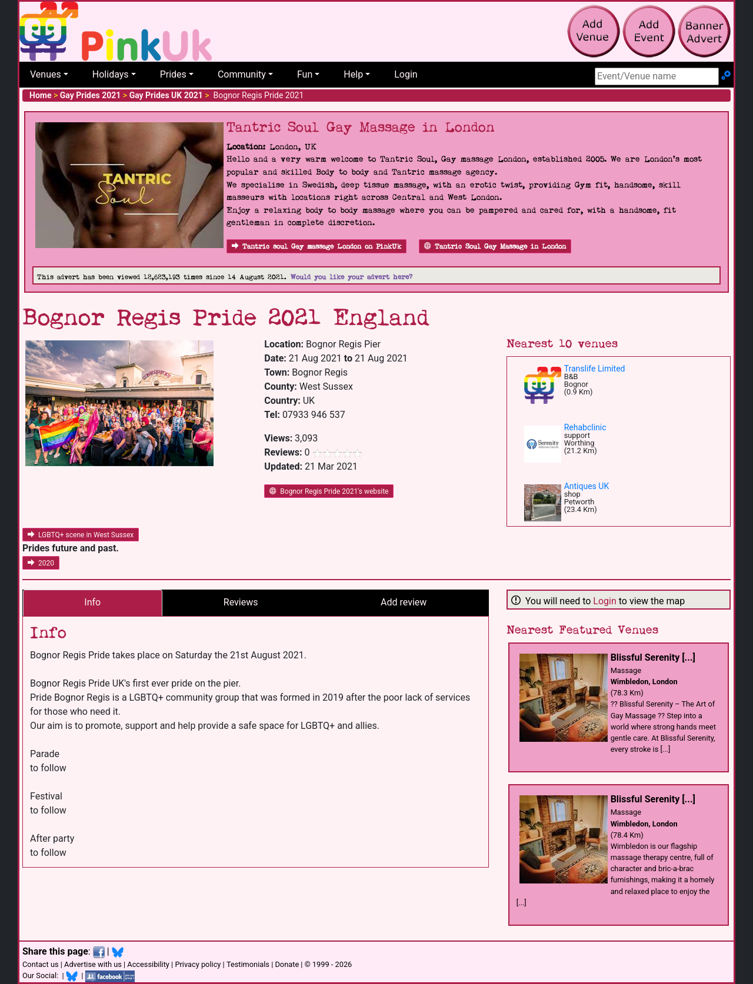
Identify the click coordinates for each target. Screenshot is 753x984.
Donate (287, 964)
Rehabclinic (585, 427)
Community (242, 74)
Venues (45, 74)
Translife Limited (594, 368)
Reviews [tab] (241, 602)
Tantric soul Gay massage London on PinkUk (316, 247)
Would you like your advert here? (351, 277)
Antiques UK (586, 486)
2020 (41, 563)
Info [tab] (92, 602)
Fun (304, 74)
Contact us (40, 964)
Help (353, 74)
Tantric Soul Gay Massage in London (495, 247)
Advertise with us (93, 964)
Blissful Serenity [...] (653, 657)
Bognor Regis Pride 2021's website (328, 491)
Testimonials (247, 964)
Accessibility (148, 964)
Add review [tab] (404, 602)
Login (405, 74)
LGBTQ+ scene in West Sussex (81, 535)
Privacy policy (198, 964)
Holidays (110, 74)
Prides (173, 74)
